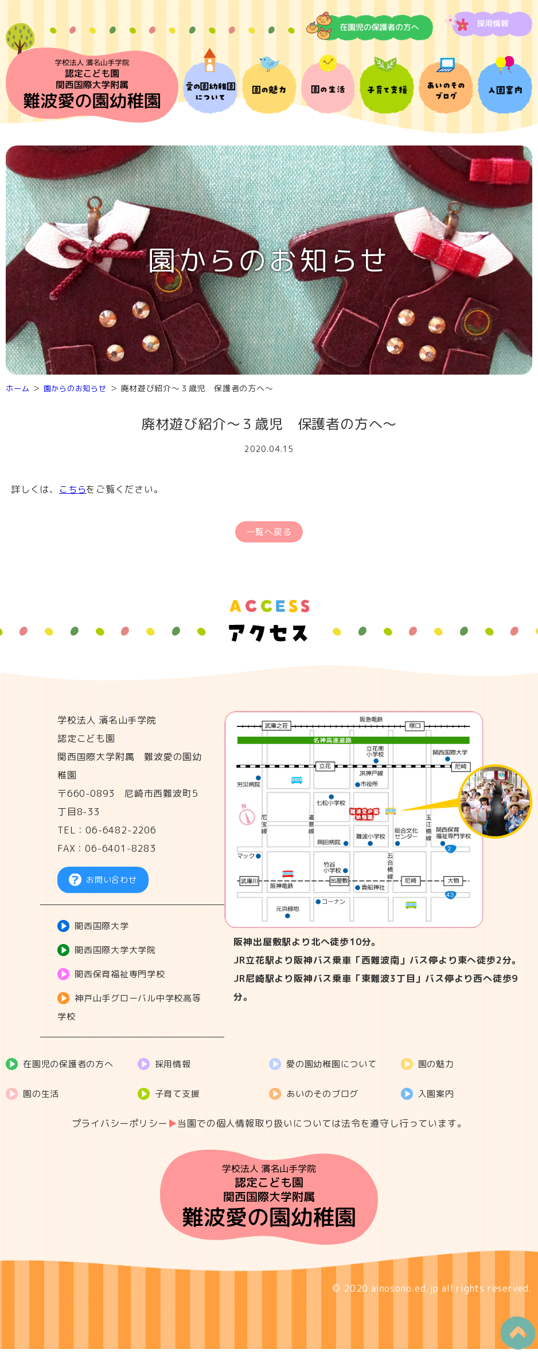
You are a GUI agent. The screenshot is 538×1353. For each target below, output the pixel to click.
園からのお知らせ (79, 388)
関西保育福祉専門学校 (124, 978)
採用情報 (175, 1067)
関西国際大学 (105, 929)
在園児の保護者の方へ (72, 1067)
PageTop (512, 1328)
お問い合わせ (111, 883)
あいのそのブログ (325, 1097)
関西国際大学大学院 (119, 953)
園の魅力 (438, 1067)
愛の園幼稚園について (335, 1067)
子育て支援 (180, 1097)
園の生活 (43, 1097)
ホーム (18, 388)
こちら (73, 489)
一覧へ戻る (269, 533)
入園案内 (438, 1097)
